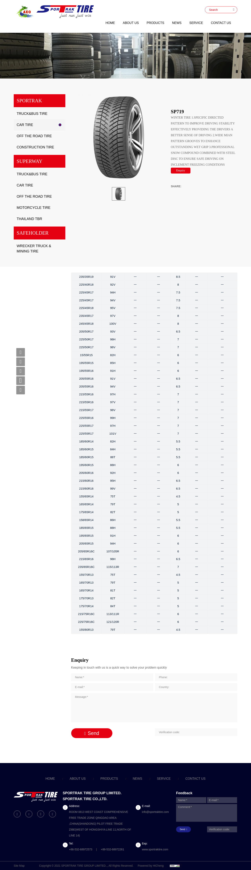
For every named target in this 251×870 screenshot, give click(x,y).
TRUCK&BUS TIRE (32, 114)
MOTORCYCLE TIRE (33, 208)
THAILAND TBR (29, 219)
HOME (110, 23)
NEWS (177, 23)
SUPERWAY (29, 161)
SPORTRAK (29, 100)
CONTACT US (221, 23)
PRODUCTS (155, 23)
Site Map (19, 865)
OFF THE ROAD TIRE (34, 136)
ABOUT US (131, 23)
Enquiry (180, 170)
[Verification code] (196, 732)
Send (93, 733)
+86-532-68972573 (80, 849)
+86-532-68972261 (112, 849)
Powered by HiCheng (151, 865)
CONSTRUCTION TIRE (35, 147)
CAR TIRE (25, 125)
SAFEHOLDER (33, 233)
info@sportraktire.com (155, 811)
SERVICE (196, 23)
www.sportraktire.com (155, 849)
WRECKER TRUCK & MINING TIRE (34, 248)
